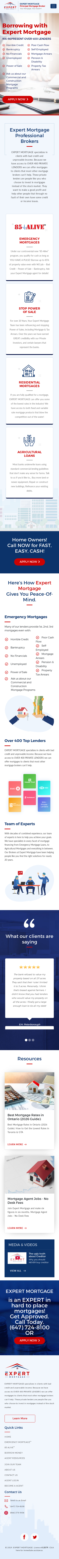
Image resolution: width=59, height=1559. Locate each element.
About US (10, 1470)
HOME (8, 1437)
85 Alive (10, 1447)
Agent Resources (15, 1458)
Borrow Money (14, 1453)
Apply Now (16, 99)
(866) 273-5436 (17, 1512)
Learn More (15, 1144)
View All (15, 1270)
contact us (11, 1475)
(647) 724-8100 (17, 1506)
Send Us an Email (18, 1500)
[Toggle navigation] (53, 6)
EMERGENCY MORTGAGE (18, 1442)
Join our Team (13, 1464)
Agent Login (12, 1480)
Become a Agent (14, 1486)
